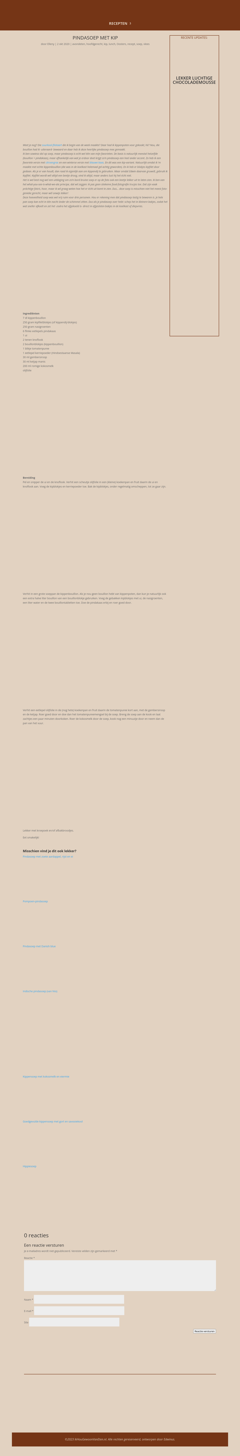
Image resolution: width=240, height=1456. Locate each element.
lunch (112, 44)
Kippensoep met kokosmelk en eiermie (46, 1076)
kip (105, 44)
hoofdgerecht (94, 44)
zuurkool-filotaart (52, 145)
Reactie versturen (205, 1331)
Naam (28, 1299)
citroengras (52, 162)
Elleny (50, 44)
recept (131, 44)
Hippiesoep (29, 1166)
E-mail (28, 1311)
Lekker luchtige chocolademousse (194, 80)
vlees (147, 44)
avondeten (78, 44)
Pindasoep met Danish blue (39, 946)
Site (26, 1322)
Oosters (121, 44)
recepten (118, 23)
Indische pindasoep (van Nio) (40, 991)
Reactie (29, 1258)
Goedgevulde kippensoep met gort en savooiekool (53, 1121)
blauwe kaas (97, 162)
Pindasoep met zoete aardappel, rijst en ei (48, 856)
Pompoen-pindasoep (35, 901)
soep (139, 44)
